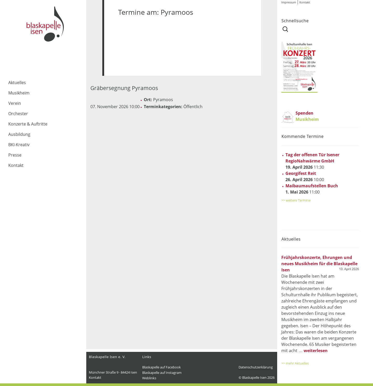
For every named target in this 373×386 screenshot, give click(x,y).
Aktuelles (17, 82)
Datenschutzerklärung (256, 367)
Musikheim (19, 93)
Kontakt (16, 165)
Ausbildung (19, 134)
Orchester (18, 113)
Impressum (288, 2)
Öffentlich (193, 106)
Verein (14, 103)
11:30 (312, 161)
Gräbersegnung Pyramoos (124, 88)
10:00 (304, 176)
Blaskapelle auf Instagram (162, 372)
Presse (14, 155)
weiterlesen (316, 350)
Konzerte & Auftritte (27, 124)
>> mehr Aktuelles (295, 363)
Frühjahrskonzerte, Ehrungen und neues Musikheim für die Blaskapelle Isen (319, 264)
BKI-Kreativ (19, 144)
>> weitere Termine (296, 200)
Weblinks (149, 378)
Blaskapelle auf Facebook (161, 367)
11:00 (311, 189)
